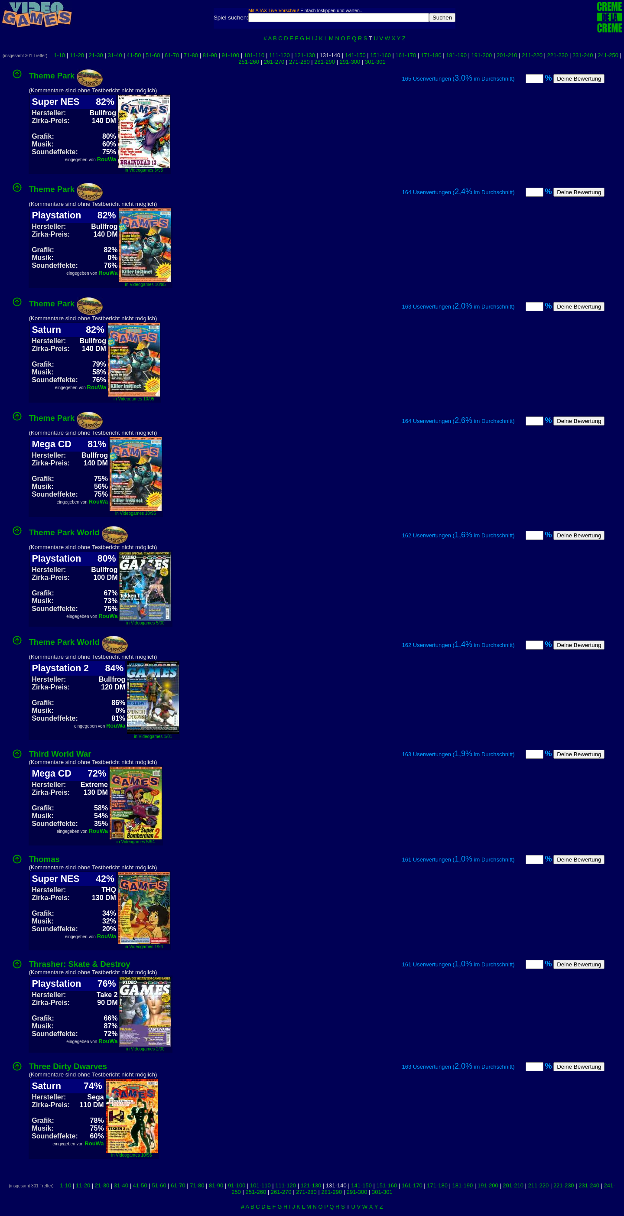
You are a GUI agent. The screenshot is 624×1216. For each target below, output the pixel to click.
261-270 (274, 62)
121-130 (304, 55)
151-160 (380, 55)
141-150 (355, 55)
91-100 (230, 55)
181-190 (456, 55)
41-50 (134, 55)
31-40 (114, 55)
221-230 (557, 55)
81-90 (210, 55)
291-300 (350, 62)
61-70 (172, 55)
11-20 (77, 55)
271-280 (299, 62)
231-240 (582, 55)
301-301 (375, 62)
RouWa (106, 159)
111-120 (279, 55)
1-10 (59, 55)
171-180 (431, 55)
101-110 (254, 55)
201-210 (507, 55)
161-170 (406, 55)
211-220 (532, 55)
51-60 (153, 55)
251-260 (248, 62)
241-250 (608, 55)
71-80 (191, 55)
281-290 (324, 62)
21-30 (96, 55)
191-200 (481, 55)
